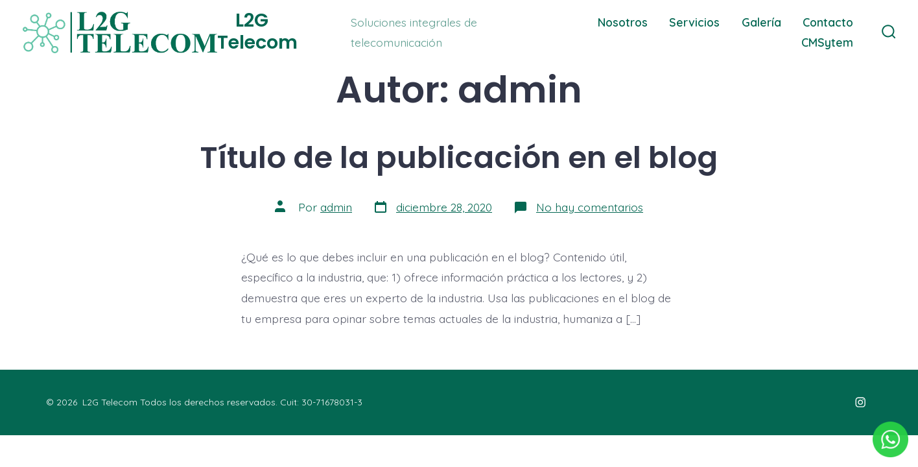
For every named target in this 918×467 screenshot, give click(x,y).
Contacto (828, 22)
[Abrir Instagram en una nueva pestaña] (860, 402)
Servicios (694, 22)
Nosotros (623, 22)
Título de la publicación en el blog (459, 157)
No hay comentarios (589, 207)
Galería (761, 22)
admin (336, 207)
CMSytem (827, 42)
